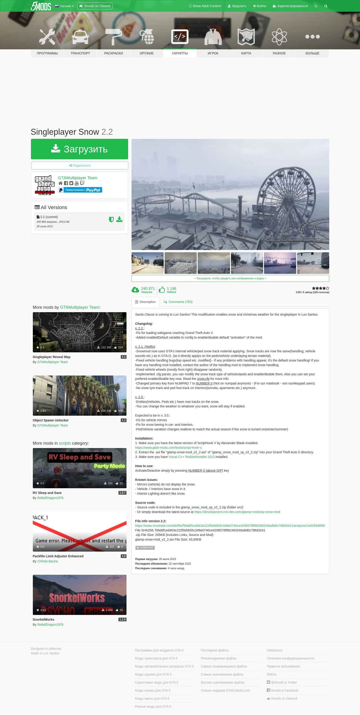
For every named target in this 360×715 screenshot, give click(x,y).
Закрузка (146, 292)
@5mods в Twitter (282, 682)
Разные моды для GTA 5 (153, 706)
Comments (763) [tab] (178, 302)
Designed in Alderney (46, 649)
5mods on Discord (282, 699)
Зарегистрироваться (290, 6)
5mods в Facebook (282, 690)
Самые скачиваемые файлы (222, 674)
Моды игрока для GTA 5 (152, 690)
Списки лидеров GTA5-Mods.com (225, 690)
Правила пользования (283, 666)
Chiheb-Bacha (47, 561)
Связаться (274, 650)
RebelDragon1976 (50, 498)
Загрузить (237, 6)
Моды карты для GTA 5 (152, 698)
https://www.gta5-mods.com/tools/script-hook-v (168, 447)
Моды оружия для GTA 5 (153, 674)
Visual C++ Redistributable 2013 (192, 457)
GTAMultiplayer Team (77, 178)
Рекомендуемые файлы (218, 658)
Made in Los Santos (45, 653)
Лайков (171, 292)
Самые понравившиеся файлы (224, 666)
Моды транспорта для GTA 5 (156, 658)
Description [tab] (145, 302)
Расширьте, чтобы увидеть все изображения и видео (230, 278)
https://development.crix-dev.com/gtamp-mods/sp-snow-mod (237, 512)
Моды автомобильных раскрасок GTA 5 (164, 666)
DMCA (271, 674)
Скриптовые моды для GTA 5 (156, 682)
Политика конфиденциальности (290, 658)
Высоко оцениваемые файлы (223, 682)
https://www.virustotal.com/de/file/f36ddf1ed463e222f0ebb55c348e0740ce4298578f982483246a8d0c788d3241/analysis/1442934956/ (230, 525)
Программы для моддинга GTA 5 (159, 650)
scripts (65, 443)
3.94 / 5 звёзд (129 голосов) (312, 292)
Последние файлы (215, 650)
